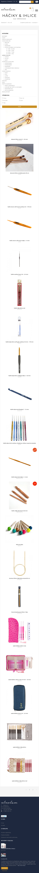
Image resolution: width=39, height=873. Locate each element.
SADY (3, 82)
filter (19, 106)
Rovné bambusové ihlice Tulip (19, 612)
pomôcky (7, 79)
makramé (7, 45)
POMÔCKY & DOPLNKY (8, 61)
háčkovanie (8, 63)
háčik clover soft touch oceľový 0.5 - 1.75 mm (19, 206)
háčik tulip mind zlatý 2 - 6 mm (19, 477)
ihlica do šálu (19, 544)
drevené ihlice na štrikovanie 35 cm (19, 173)
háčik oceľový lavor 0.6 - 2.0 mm (19, 274)
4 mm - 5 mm (11, 50)
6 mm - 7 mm (11, 52)
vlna (6, 44)
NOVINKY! (4, 36)
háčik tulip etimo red (19, 308)
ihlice (6, 58)
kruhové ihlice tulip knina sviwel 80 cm (19, 578)
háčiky (7, 57)
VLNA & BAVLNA (6, 41)
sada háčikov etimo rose (19, 646)
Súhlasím (4, 868)
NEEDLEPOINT (6, 92)
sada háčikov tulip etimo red (19, 781)
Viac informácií (21, 865)
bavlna (7, 42)
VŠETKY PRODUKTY (7, 39)
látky (6, 76)
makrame (7, 66)
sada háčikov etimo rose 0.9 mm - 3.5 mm (19, 679)
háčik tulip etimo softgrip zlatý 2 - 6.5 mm (19, 375)
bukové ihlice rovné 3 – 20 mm (19, 139)
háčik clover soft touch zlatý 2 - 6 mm (20, 240)
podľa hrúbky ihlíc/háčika (13, 47)
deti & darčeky (9, 90)
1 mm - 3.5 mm (11, 49)
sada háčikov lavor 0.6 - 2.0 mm (19, 713)
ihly (6, 74)
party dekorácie (10, 85)
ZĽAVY (3, 37)
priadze (7, 77)
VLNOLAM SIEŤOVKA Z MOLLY (8, 848)
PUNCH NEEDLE (6, 71)
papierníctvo (9, 88)
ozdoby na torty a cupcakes (13, 87)
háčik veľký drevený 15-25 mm (19, 510)
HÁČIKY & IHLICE (6, 55)
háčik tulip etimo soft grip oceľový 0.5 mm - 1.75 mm (19, 342)
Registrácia (4, 1)
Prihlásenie (9, 1)
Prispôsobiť (4, 870)
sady (6, 60)
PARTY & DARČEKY (7, 84)
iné (6, 69)
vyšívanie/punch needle (12, 68)
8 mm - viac (11, 53)
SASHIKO (4, 80)
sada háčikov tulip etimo (19, 747)
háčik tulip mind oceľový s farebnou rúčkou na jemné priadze (19, 443)
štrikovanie (8, 64)
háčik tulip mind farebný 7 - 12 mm (19, 409)
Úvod (14, 18)
